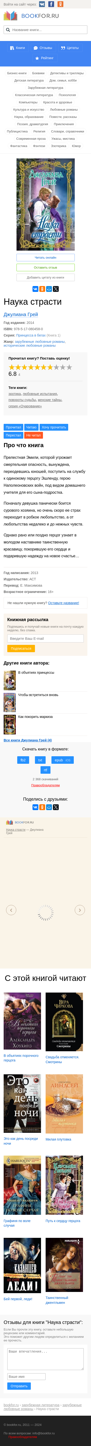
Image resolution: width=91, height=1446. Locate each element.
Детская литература (29, 80)
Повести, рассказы (63, 117)
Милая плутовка (58, 1139)
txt (40, 760)
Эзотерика (58, 146)
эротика (14, 394)
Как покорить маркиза (28, 717)
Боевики (38, 73)
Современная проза (31, 138)
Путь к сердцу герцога (63, 1221)
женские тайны (49, 400)
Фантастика (18, 146)
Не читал (33, 435)
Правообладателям (22, 1437)
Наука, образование (28, 117)
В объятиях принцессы (29, 672)
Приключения (64, 124)
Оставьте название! (63, 603)
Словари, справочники (67, 131)
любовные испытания (40, 394)
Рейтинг (47, 58)
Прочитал (13, 427)
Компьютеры (28, 102)
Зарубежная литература (45, 88)
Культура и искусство (28, 109)
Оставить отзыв (45, 267)
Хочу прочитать (54, 427)
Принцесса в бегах (31, 335)
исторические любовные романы (30, 345)
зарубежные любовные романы (40, 342)
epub (63, 760)
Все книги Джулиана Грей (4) (28, 740)
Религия (39, 131)
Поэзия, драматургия (32, 124)
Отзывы (46, 48)
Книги (20, 48)
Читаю (31, 427)
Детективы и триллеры (67, 73)
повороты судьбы (22, 400)
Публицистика (17, 131)
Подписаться (21, 648)
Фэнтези (39, 146)
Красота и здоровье (57, 102)
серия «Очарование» (25, 406)
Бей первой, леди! (18, 1299)
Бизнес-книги (16, 73)
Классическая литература (34, 95)
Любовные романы (64, 109)
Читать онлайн (45, 257)
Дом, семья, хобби (63, 80)
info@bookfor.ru (44, 1433)
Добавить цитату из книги (45, 277)
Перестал (13, 435)
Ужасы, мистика (63, 138)
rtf (45, 770)
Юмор (76, 146)
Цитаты (73, 48)
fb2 (23, 760)
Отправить (19, 1386)
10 (69, 367)
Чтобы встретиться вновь (31, 695)
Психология (67, 95)
